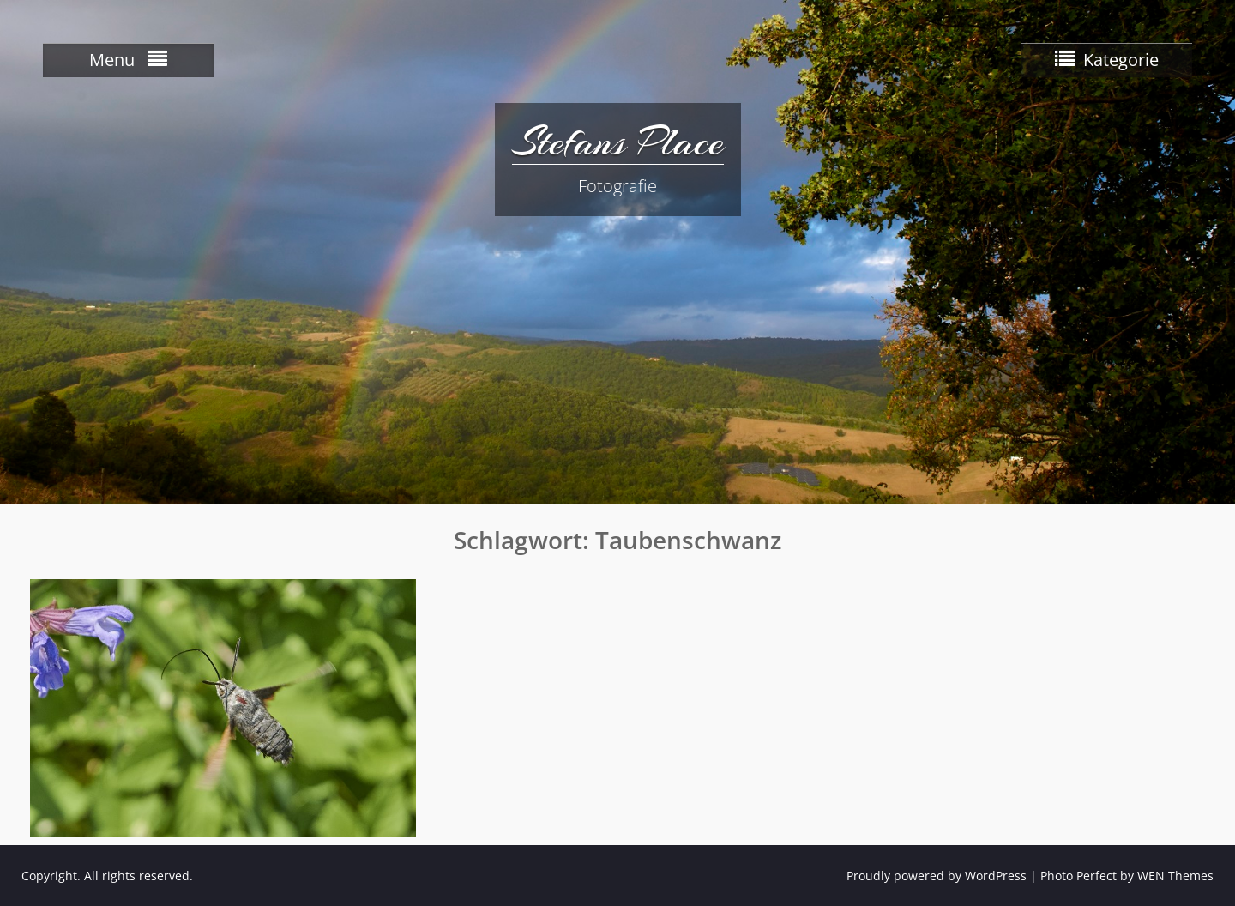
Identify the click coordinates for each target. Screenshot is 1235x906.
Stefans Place (618, 141)
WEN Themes (1175, 875)
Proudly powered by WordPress (936, 875)
